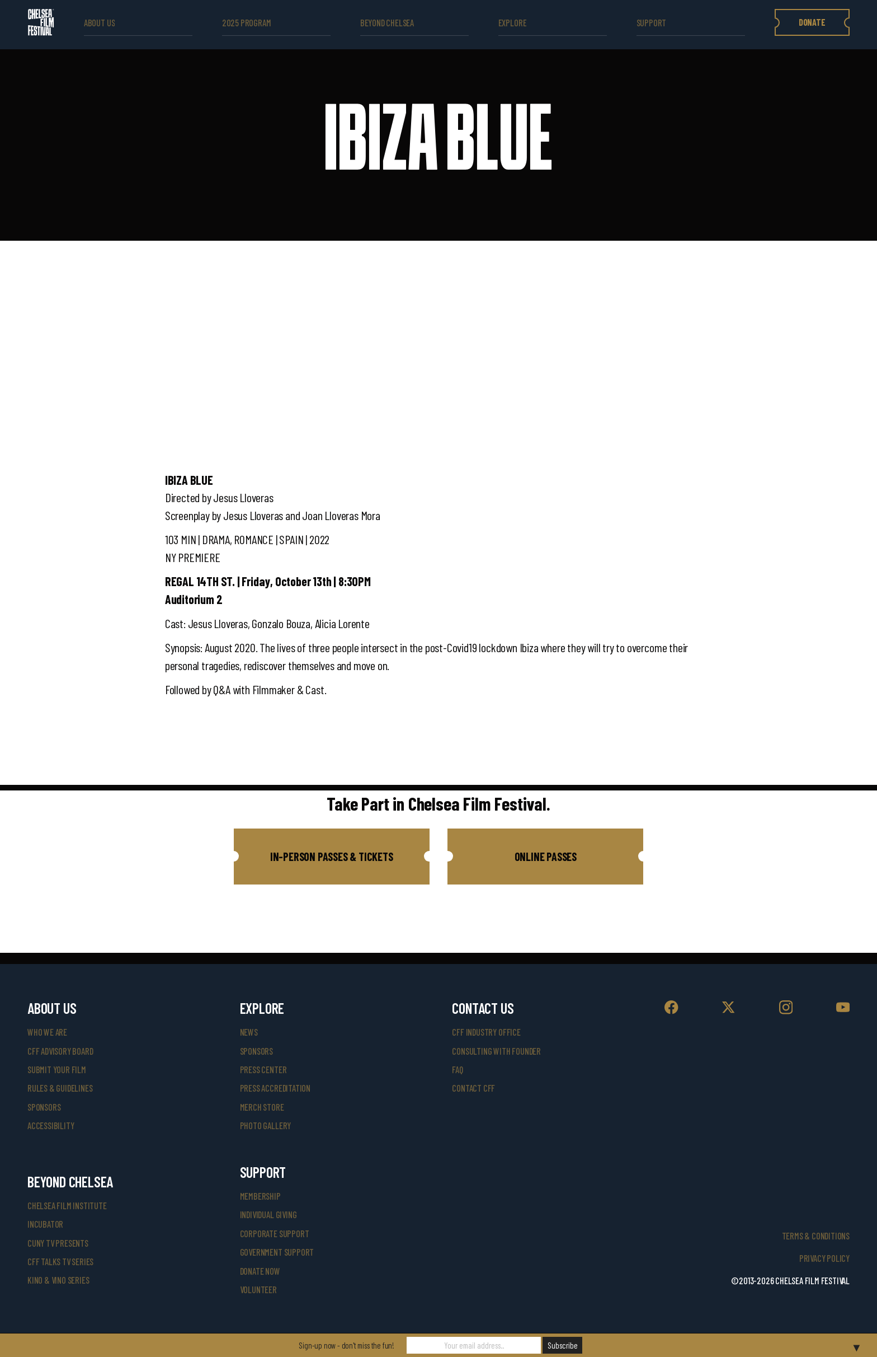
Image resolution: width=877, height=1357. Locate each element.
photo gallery (265, 1125)
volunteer (258, 1289)
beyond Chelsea (387, 22)
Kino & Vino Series (58, 1280)
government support (277, 1252)
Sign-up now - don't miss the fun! (346, 1345)
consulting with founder (496, 1051)
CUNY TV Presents (57, 1243)
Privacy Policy (824, 1258)
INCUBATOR (45, 1224)
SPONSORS (256, 1051)
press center (263, 1069)
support (651, 22)
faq (457, 1069)
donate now (260, 1271)
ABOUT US (99, 22)
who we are (47, 1032)
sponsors (43, 1107)
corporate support (274, 1233)
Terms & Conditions (816, 1235)
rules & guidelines (59, 1088)
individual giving (268, 1214)
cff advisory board (60, 1051)
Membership (260, 1196)
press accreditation (275, 1088)
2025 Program (246, 22)
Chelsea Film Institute (67, 1205)
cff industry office (486, 1032)
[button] (332, 857)
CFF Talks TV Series (60, 1261)
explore (512, 22)
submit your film (56, 1069)
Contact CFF (473, 1088)
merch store (262, 1107)
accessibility (50, 1125)
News (249, 1032)
